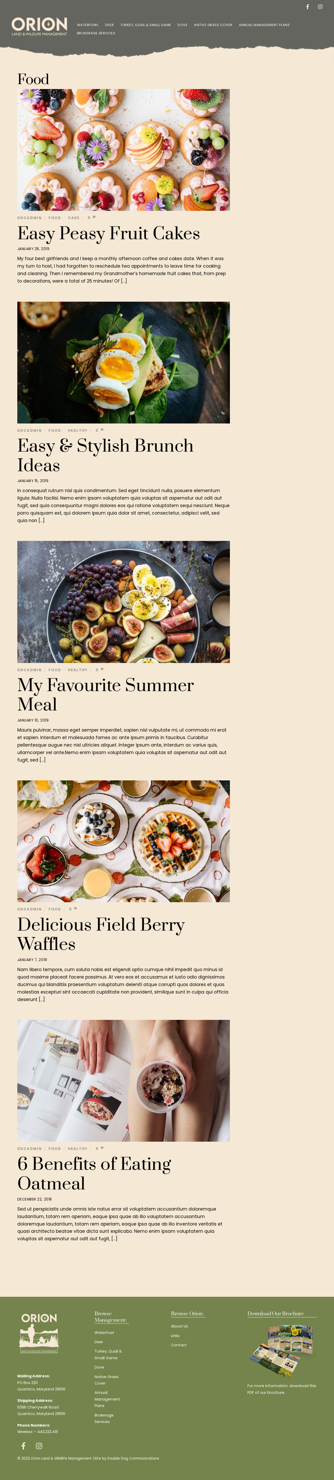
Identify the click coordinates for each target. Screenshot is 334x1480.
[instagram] (320, 6)
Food (55, 217)
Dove (183, 24)
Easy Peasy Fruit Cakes (108, 234)
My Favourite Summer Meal (105, 695)
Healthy (78, 430)
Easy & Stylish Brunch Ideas (105, 456)
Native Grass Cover (213, 24)
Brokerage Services (96, 33)
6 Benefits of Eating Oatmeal (94, 1174)
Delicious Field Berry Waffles (101, 935)
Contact (179, 1345)
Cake (74, 217)
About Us (179, 1326)
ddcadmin (29, 217)
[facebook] (307, 6)
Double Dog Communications (133, 1458)
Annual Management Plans (264, 24)
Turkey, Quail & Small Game (146, 24)
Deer (109, 24)
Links (175, 1335)
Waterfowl (88, 24)
